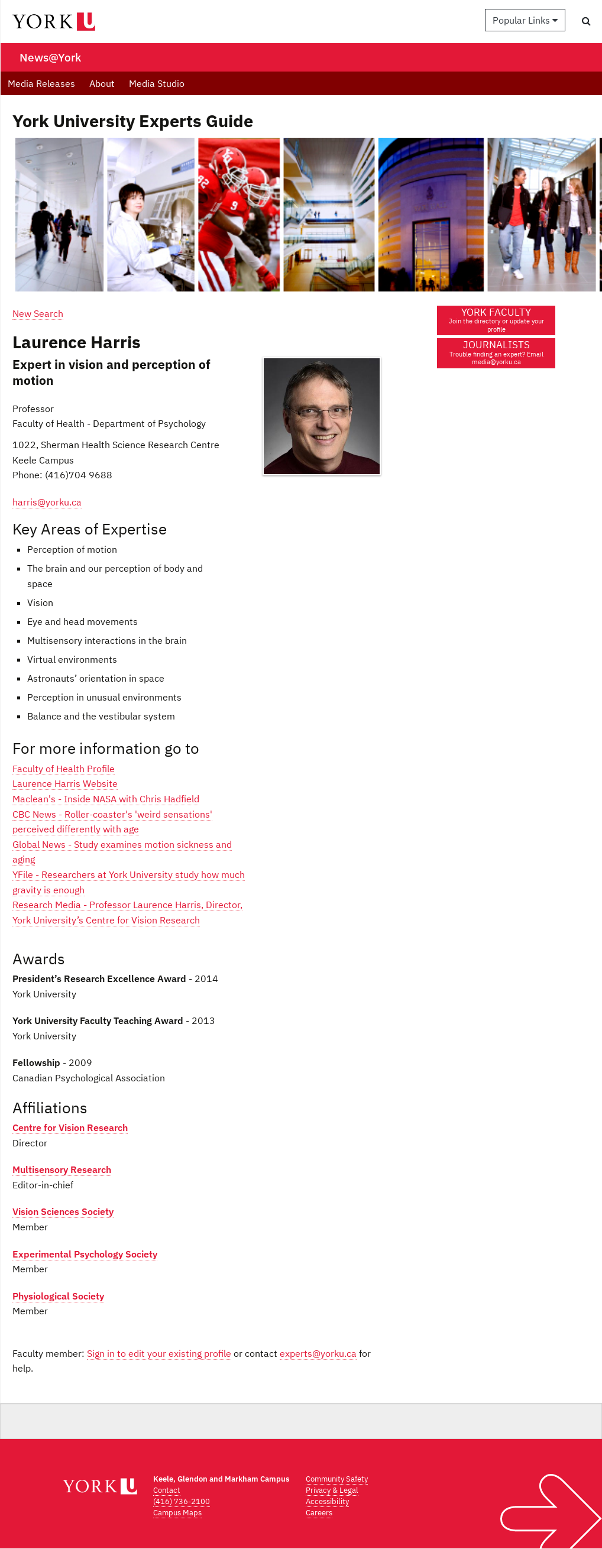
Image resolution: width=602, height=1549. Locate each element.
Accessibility (327, 1501)
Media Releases (41, 83)
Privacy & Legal (332, 1490)
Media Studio (157, 83)
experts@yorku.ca (318, 1353)
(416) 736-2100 (181, 1501)
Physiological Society (58, 1296)
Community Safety (337, 1479)
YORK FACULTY (496, 319)
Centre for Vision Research (70, 1127)
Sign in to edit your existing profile (159, 1353)
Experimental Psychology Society (84, 1254)
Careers (319, 1513)
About (102, 83)
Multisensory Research (61, 1169)
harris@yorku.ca (47, 502)
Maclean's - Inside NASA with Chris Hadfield (105, 799)
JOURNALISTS (496, 352)
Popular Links (525, 20)
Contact (166, 1490)
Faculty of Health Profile (63, 768)
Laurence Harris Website (65, 783)
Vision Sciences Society (63, 1211)
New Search (37, 313)
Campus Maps (177, 1513)
